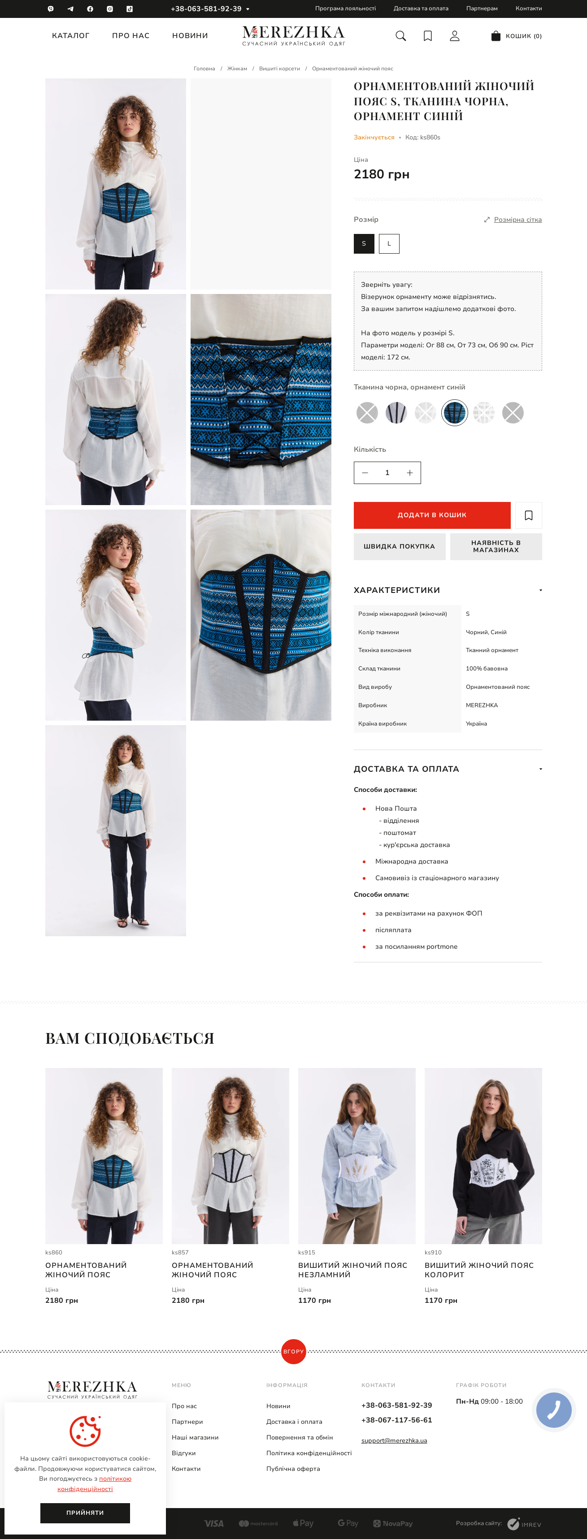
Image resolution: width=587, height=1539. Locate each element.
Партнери (187, 1422)
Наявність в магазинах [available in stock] (496, 546)
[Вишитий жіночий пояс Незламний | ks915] (357, 1156)
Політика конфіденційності (309, 1453)
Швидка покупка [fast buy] (399, 546)
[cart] (516, 36)
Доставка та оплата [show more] (448, 769)
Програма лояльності (345, 8)
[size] (513, 220)
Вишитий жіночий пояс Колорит (479, 1272)
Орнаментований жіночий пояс (86, 1272)
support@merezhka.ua (394, 1441)
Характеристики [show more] (448, 590)
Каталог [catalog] (71, 36)
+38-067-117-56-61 (396, 1421)
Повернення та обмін (299, 1438)
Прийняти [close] (85, 1513)
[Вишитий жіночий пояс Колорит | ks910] (483, 1156)
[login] (455, 36)
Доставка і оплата (294, 1422)
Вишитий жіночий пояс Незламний (353, 1272)
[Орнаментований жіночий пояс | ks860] (104, 1156)
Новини (190, 36)
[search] (401, 36)
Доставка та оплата (421, 8)
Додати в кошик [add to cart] (432, 515)
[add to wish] (528, 515)
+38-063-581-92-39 (206, 9)
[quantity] (365, 473)
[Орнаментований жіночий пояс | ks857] (230, 1156)
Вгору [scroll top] (293, 1352)
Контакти (529, 8)
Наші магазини (195, 1438)
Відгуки (184, 1453)
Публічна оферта (293, 1469)
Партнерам (482, 8)
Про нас (131, 36)
